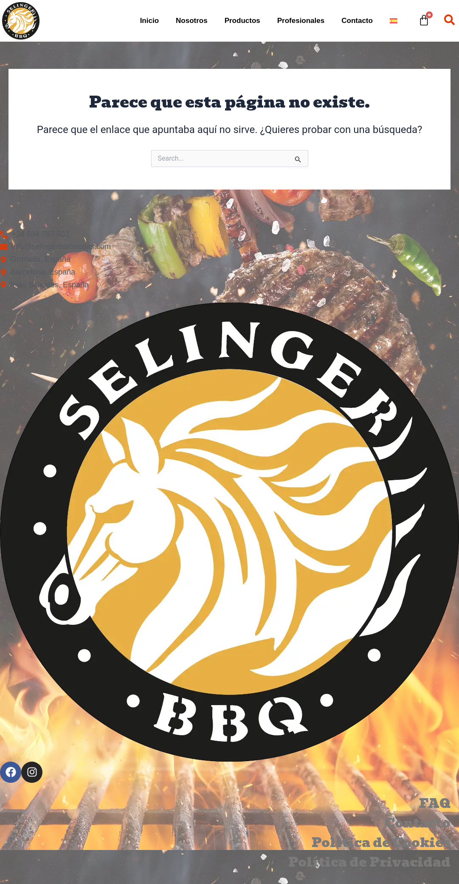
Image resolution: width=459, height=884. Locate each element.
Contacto (357, 21)
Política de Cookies (381, 843)
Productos (242, 21)
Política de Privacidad (369, 862)
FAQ (435, 803)
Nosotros (192, 21)
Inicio (149, 21)
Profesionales (301, 21)
